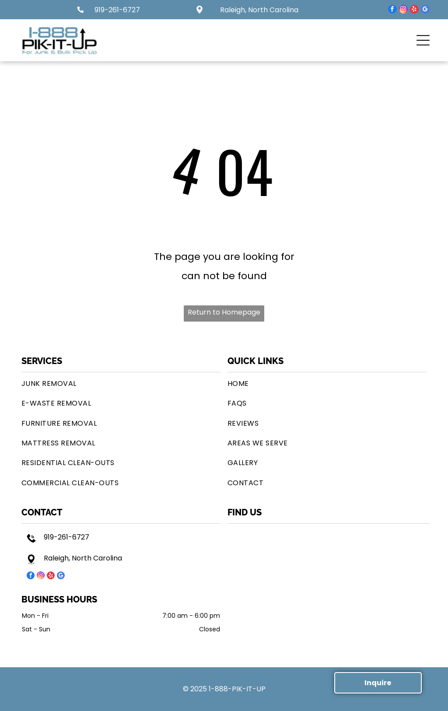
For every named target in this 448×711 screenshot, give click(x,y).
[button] (423, 40)
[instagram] (403, 10)
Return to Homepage (224, 312)
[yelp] (414, 10)
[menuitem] (120, 383)
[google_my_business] (425, 10)
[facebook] (392, 10)
